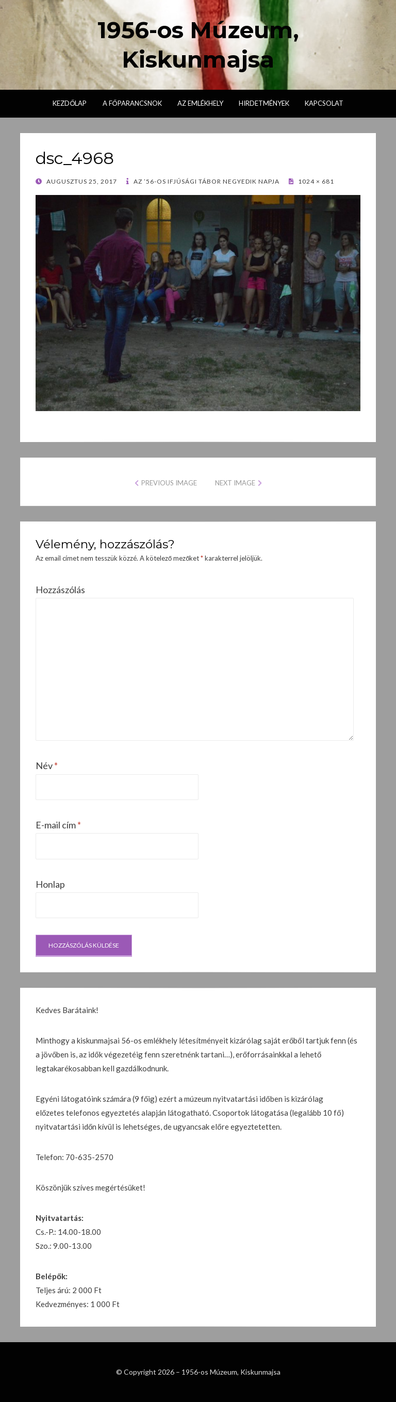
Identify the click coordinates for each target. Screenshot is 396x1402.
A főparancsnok (132, 103)
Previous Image (169, 483)
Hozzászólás (60, 589)
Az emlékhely (200, 103)
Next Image (235, 483)
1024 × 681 (315, 181)
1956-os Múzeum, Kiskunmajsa (231, 1371)
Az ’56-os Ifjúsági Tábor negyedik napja (205, 181)
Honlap (50, 884)
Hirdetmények (264, 103)
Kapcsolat (324, 103)
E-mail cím (58, 824)
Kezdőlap (70, 103)
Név (47, 765)
